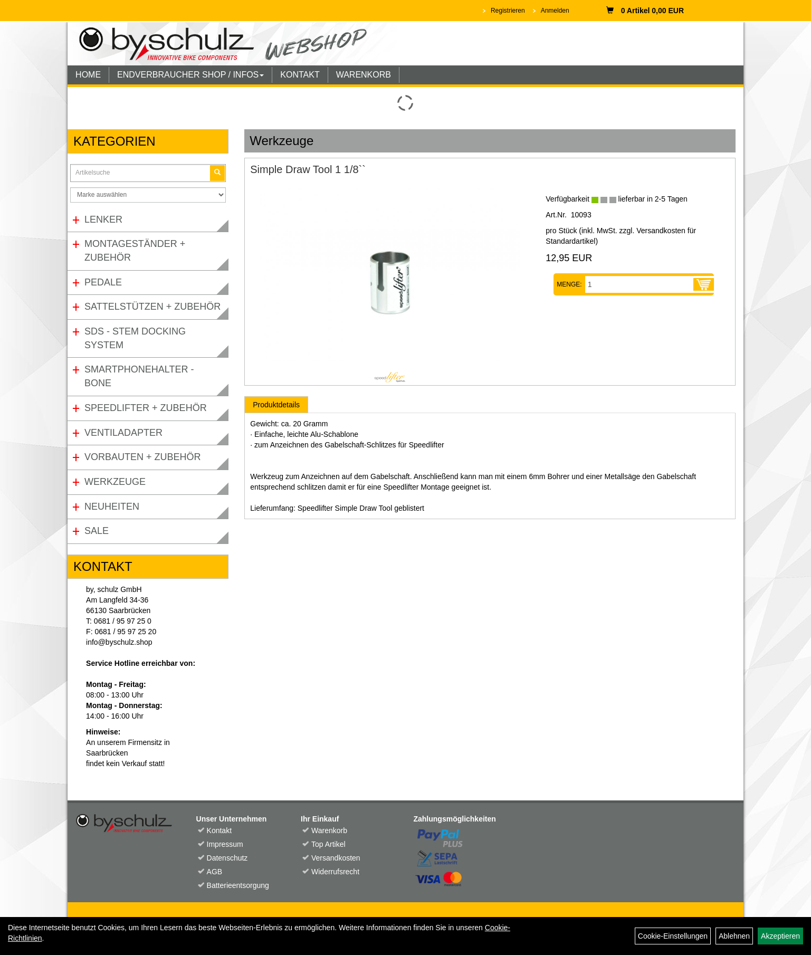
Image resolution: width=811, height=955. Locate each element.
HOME (88, 74)
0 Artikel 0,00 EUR (645, 10)
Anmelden (555, 10)
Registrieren (508, 10)
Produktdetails (276, 404)
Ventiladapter (123, 432)
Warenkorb (329, 830)
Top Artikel (328, 844)
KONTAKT (299, 74)
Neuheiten (111, 506)
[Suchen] (217, 172)
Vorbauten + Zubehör (142, 457)
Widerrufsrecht (335, 871)
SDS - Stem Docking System (135, 338)
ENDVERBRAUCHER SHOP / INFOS (190, 74)
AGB (215, 871)
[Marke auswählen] (148, 195)
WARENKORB (363, 74)
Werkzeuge (115, 481)
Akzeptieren (780, 936)
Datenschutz (227, 858)
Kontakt (219, 830)
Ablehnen (734, 936)
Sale (96, 531)
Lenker (103, 219)
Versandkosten (335, 858)
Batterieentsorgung (238, 885)
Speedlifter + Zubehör (145, 408)
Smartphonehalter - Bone (139, 376)
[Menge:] (639, 284)
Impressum (225, 844)
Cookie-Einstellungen (673, 936)
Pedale (103, 282)
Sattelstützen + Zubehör (152, 306)
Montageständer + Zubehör (134, 250)
